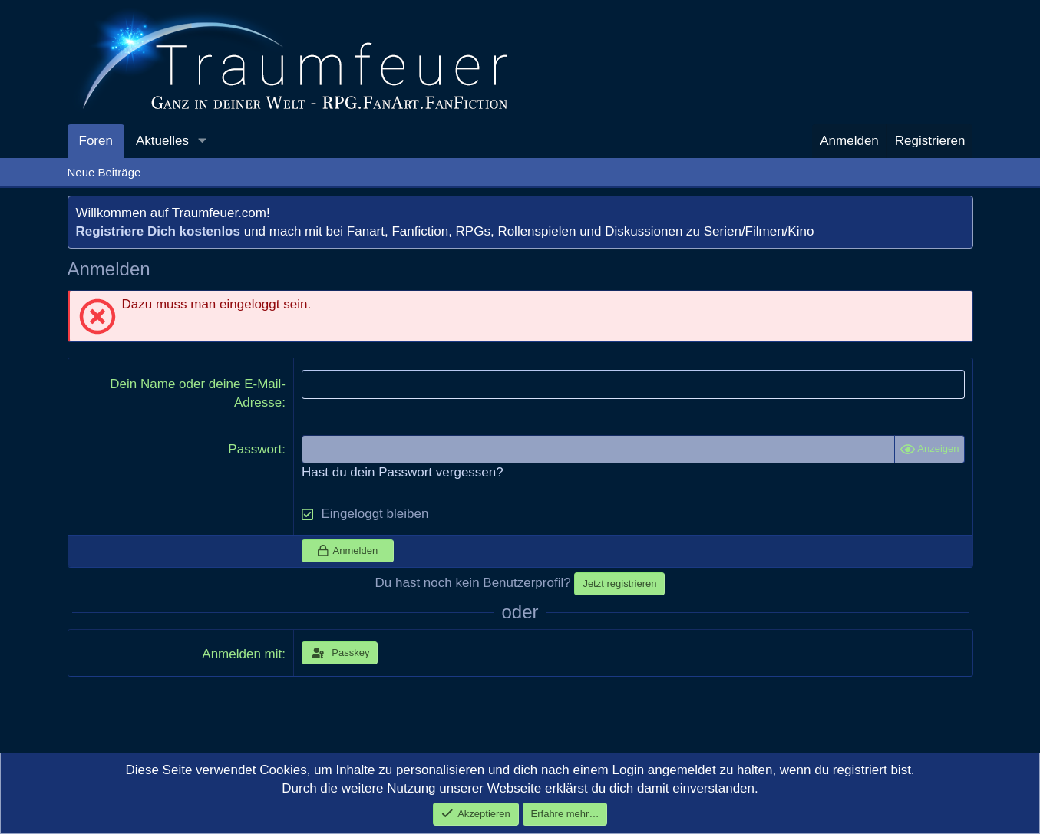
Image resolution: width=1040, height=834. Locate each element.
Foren (96, 141)
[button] (201, 141)
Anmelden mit (242, 654)
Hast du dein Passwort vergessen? (402, 472)
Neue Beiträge (104, 172)
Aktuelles (162, 141)
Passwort (255, 449)
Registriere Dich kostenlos (158, 231)
